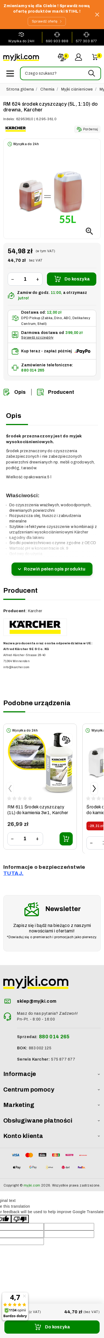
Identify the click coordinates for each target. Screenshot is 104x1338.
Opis (14, 392)
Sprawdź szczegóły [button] (37, 337)
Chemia (47, 89)
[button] (60, 73)
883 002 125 (40, 1048)
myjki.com (32, 1185)
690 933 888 (57, 41)
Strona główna (20, 89)
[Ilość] (25, 279)
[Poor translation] (20, 1219)
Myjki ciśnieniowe (77, 89)
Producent (55, 392)
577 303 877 (86, 41)
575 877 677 (63, 1059)
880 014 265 (32, 370)
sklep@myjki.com (36, 1001)
